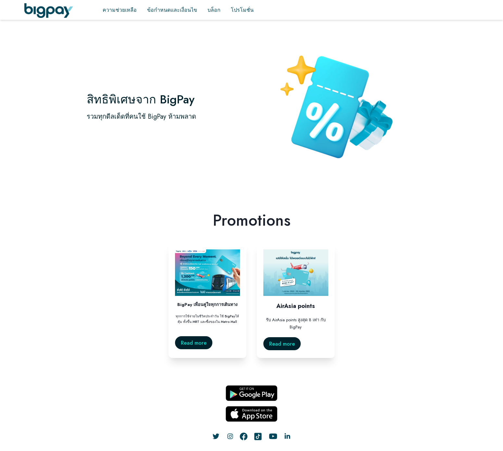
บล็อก (213, 10)
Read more (194, 343)
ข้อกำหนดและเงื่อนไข (172, 10)
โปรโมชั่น (242, 10)
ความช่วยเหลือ (120, 10)
